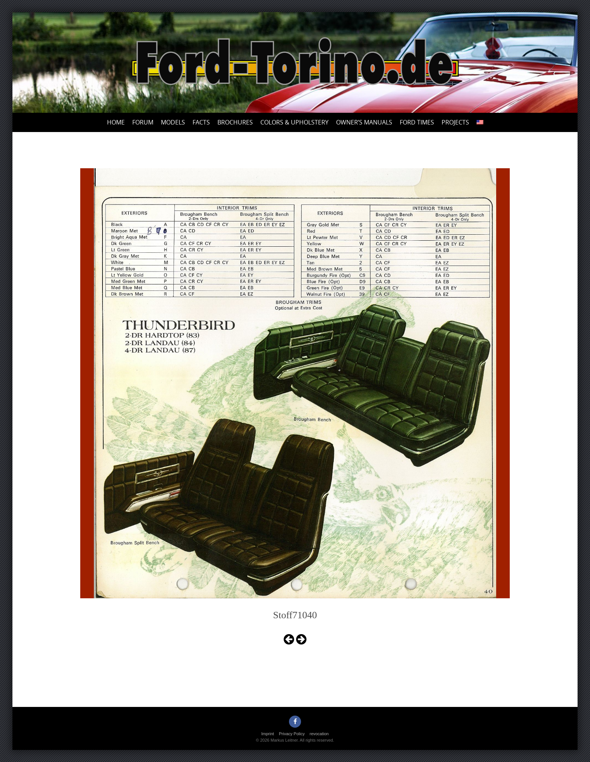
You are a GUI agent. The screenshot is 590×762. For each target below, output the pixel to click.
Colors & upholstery (294, 122)
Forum (142, 122)
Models (173, 122)
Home (116, 122)
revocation (319, 733)
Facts (201, 122)
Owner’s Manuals (364, 122)
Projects (455, 122)
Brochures (235, 122)
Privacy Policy (291, 733)
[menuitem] (480, 122)
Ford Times (417, 122)
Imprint (267, 733)
